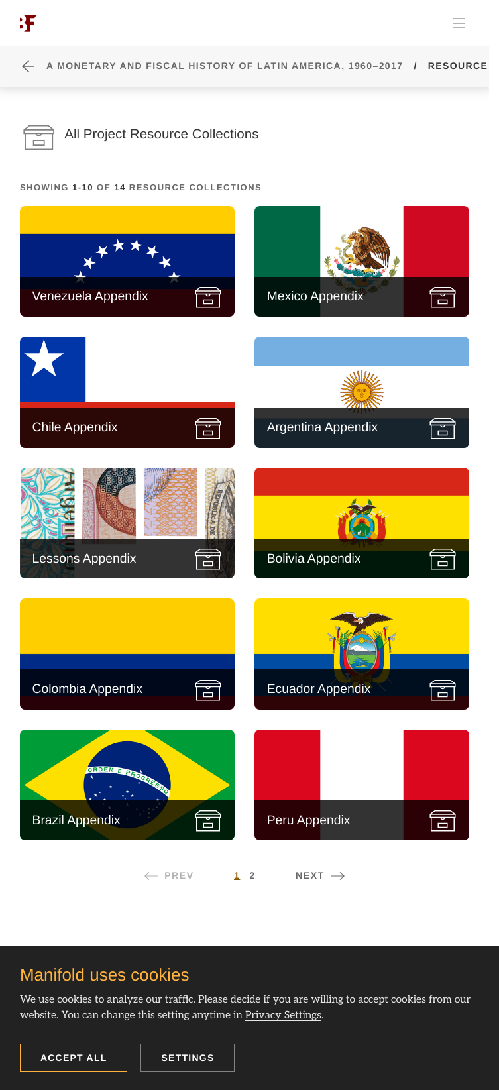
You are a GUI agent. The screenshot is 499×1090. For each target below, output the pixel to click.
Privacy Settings (283, 1015)
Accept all (73, 1057)
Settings (187, 1057)
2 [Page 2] (252, 875)
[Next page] (321, 875)
